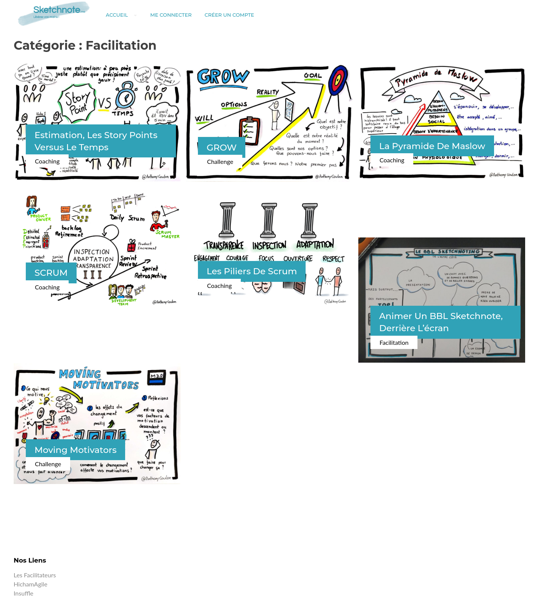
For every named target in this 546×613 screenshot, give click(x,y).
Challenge (220, 161)
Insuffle (23, 593)
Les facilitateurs (35, 574)
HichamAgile (30, 584)
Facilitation (394, 342)
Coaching (47, 161)
